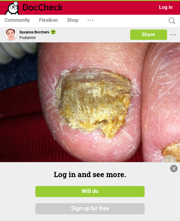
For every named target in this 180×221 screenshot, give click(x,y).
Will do (90, 198)
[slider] (132, 138)
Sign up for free (90, 215)
